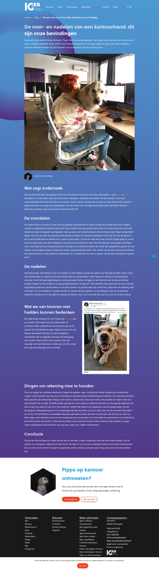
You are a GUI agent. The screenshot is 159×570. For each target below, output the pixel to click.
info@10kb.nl (112, 531)
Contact (105, 6)
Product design (59, 527)
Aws (26, 520)
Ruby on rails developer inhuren (90, 557)
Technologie (72, 6)
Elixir (27, 530)
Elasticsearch (31, 527)
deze (119, 194)
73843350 (115, 534)
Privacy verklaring (115, 547)
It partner (56, 523)
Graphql (28, 533)
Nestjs (27, 539)
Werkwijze (85, 6)
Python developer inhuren (91, 548)
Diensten (50, 6)
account (68, 319)
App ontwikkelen (87, 539)
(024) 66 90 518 (113, 528)
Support (56, 530)
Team (115, 6)
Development (58, 520)
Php (26, 545)
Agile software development (86, 522)
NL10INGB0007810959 (121, 540)
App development (88, 533)
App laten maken (87, 536)
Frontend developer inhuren (88, 544)
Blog (96, 6)
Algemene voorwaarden (117, 544)
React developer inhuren (91, 552)
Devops (28, 523)
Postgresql (29, 548)
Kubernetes (30, 536)
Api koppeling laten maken (88, 529)
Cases (60, 6)
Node (27, 542)
